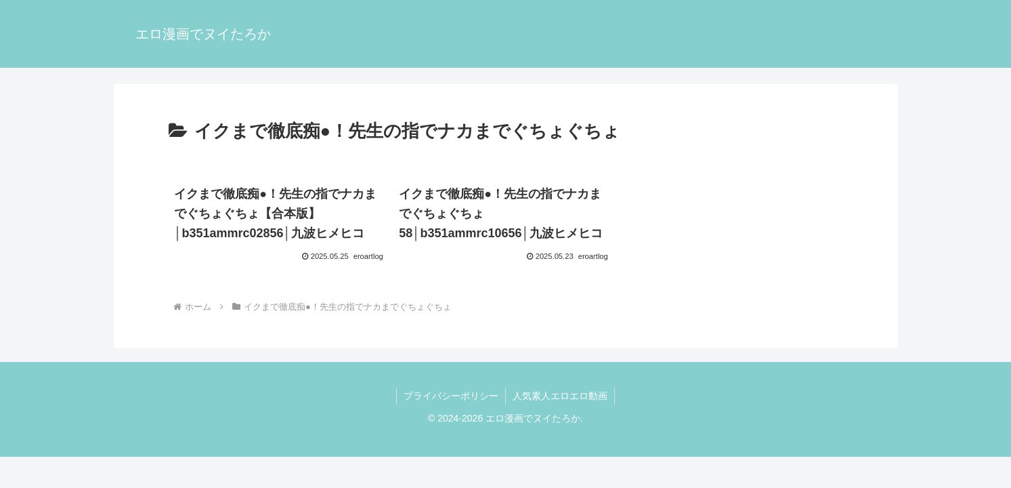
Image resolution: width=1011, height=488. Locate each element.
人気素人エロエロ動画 (560, 395)
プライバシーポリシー (451, 395)
